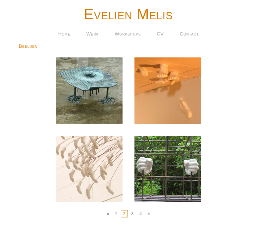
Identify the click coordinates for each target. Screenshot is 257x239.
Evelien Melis (128, 14)
